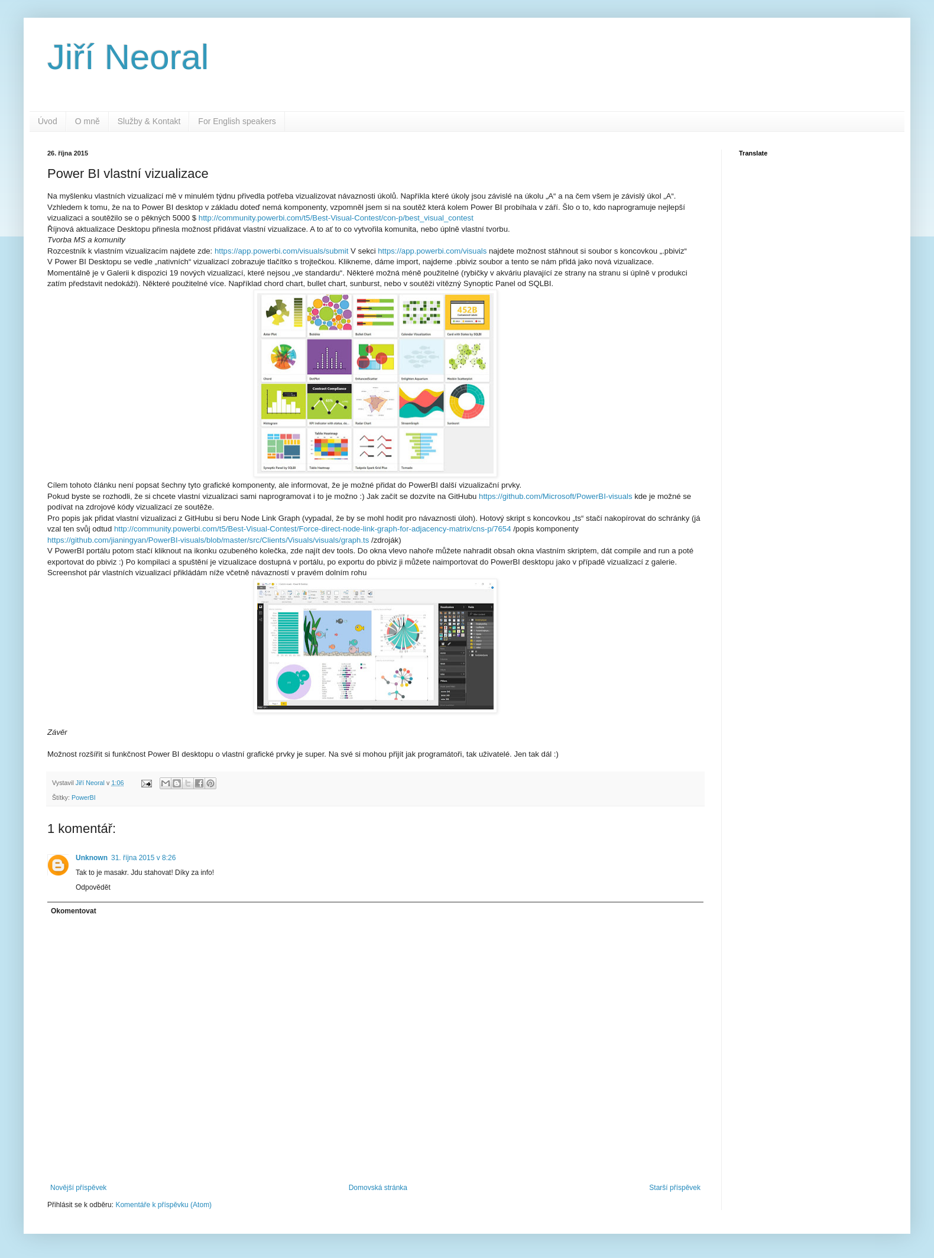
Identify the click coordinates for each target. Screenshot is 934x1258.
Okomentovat (73, 911)
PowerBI (84, 797)
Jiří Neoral (128, 57)
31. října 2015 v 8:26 (143, 858)
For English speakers (237, 121)
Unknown (92, 858)
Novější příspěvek (78, 1188)
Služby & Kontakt (149, 121)
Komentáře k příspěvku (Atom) (163, 1205)
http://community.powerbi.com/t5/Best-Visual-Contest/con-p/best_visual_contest (336, 217)
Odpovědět (93, 887)
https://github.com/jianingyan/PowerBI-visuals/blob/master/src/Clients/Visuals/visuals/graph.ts (208, 540)
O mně (87, 121)
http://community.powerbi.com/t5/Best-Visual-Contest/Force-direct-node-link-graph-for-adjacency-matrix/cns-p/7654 (312, 528)
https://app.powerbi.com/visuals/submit (282, 251)
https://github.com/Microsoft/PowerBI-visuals (555, 496)
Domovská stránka (378, 1188)
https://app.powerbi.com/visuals (432, 251)
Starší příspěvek (674, 1188)
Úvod (47, 121)
